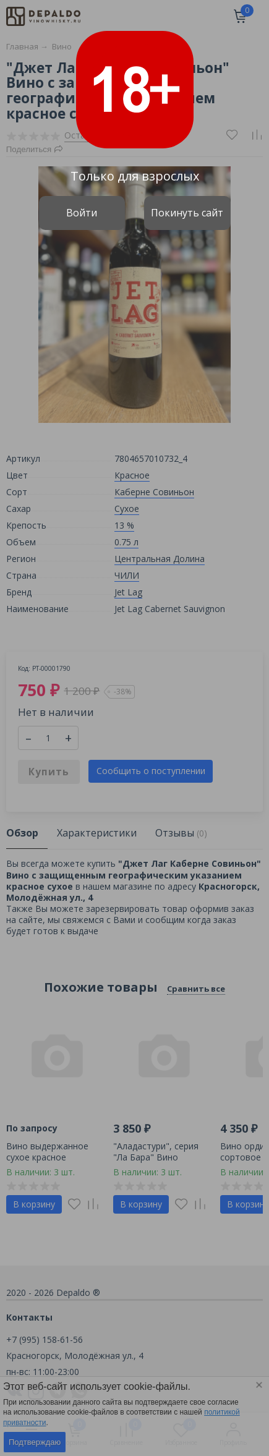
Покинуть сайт (187, 212)
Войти (81, 212)
